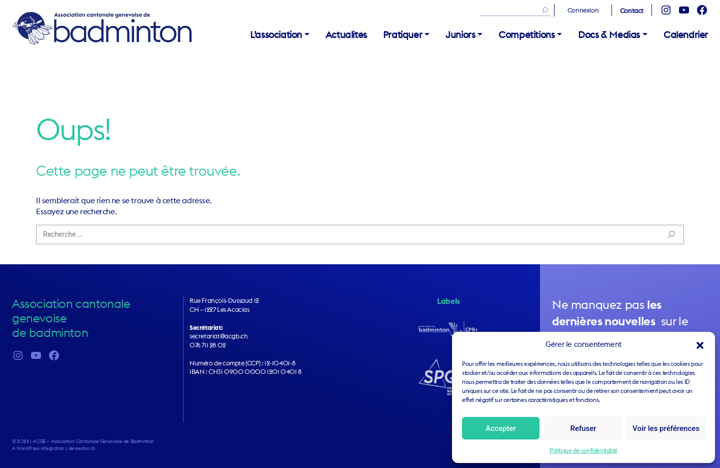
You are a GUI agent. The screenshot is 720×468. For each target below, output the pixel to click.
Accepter (501, 428)
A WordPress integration (38, 448)
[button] (700, 344)
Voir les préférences (666, 428)
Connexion (583, 10)
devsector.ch (82, 448)
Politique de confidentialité (584, 450)
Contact (632, 11)
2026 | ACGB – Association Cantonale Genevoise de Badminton (85, 441)
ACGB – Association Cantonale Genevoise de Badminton (102, 28)
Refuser (583, 428)
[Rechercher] (542, 10)
